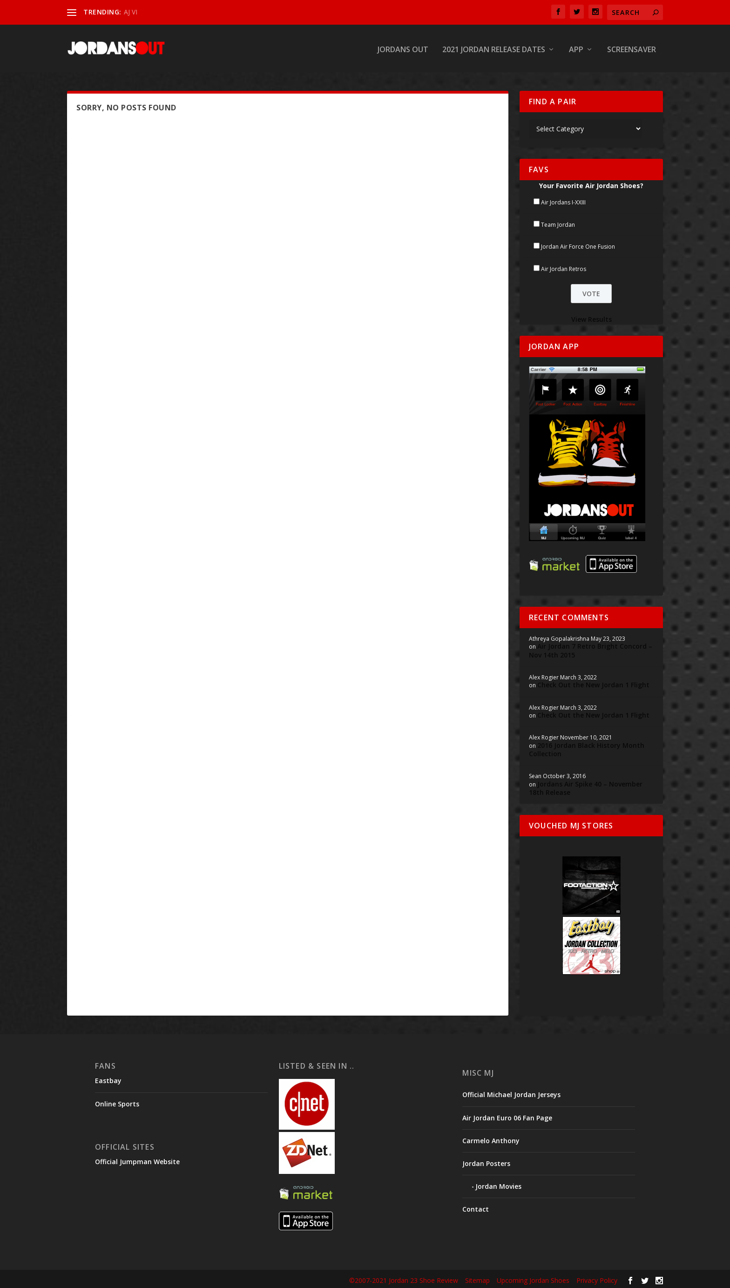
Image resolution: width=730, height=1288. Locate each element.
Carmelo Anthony (491, 1138)
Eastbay (108, 1078)
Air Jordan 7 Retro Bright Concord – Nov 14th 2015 (590, 648)
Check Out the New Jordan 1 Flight (593, 682)
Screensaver (631, 48)
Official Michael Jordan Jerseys (511, 1092)
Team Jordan (558, 222)
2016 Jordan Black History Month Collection (586, 747)
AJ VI (130, 11)
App (576, 48)
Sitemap (477, 1278)
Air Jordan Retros (563, 267)
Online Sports (117, 1101)
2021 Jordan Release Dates (493, 48)
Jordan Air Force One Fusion (578, 245)
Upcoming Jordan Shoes (533, 1278)
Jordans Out (403, 48)
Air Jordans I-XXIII (563, 200)
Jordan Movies (498, 1184)
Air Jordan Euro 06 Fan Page (507, 1115)
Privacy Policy (596, 1278)
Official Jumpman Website (137, 1159)
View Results (591, 317)
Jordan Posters (486, 1161)
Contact (475, 1207)
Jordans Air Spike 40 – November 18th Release (585, 786)
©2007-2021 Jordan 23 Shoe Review (403, 1278)
